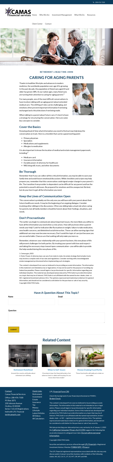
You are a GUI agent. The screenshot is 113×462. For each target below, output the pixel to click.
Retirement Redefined (23, 370)
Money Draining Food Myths (89, 370)
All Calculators (38, 418)
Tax (33, 405)
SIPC (80, 447)
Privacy (86, 447)
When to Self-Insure (56, 370)
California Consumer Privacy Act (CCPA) (68, 430)
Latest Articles (38, 413)
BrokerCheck (55, 398)
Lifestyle (36, 410)
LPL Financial (90, 444)
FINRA (74, 447)
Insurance (36, 402)
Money (35, 407)
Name (10, 296)
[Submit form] (13, 329)
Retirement (37, 394)
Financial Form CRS (61, 391)
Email (60, 296)
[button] (44, 11)
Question (12, 310)
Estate (35, 399)
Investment (37, 397)
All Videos (36, 416)
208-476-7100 (99, 2)
